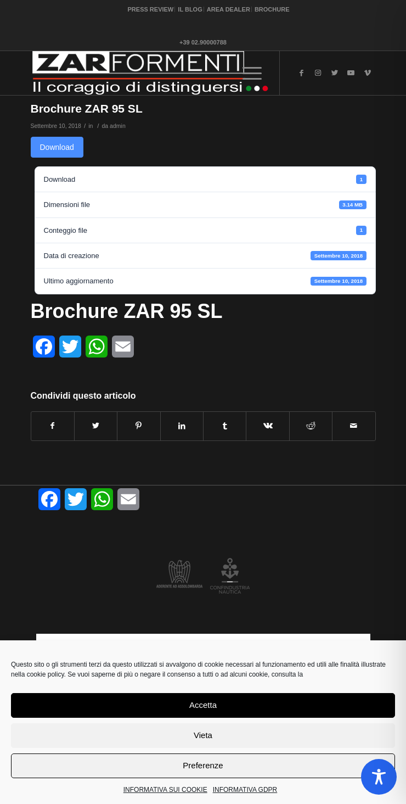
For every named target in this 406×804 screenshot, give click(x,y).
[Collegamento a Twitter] (334, 73)
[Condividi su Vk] (267, 426)
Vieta (203, 735)
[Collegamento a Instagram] (318, 73)
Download (57, 147)
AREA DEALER (228, 9)
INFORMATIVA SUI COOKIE (165, 790)
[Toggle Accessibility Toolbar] (379, 777)
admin (118, 125)
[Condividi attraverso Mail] (353, 426)
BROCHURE (272, 9)
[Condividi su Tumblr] (225, 426)
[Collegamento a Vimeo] (367, 73)
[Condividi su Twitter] (96, 426)
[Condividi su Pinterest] (138, 426)
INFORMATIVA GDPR (245, 790)
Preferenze (203, 765)
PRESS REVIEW (151, 9)
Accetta (203, 705)
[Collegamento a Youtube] (351, 73)
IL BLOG (190, 9)
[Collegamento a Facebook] (302, 73)
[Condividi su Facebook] (52, 426)
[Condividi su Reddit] (311, 426)
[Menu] (252, 73)
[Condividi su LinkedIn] (182, 426)
